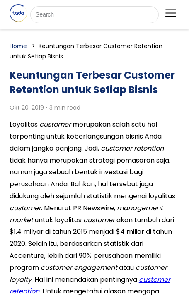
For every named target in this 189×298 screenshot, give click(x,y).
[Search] (94, 14)
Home (18, 46)
